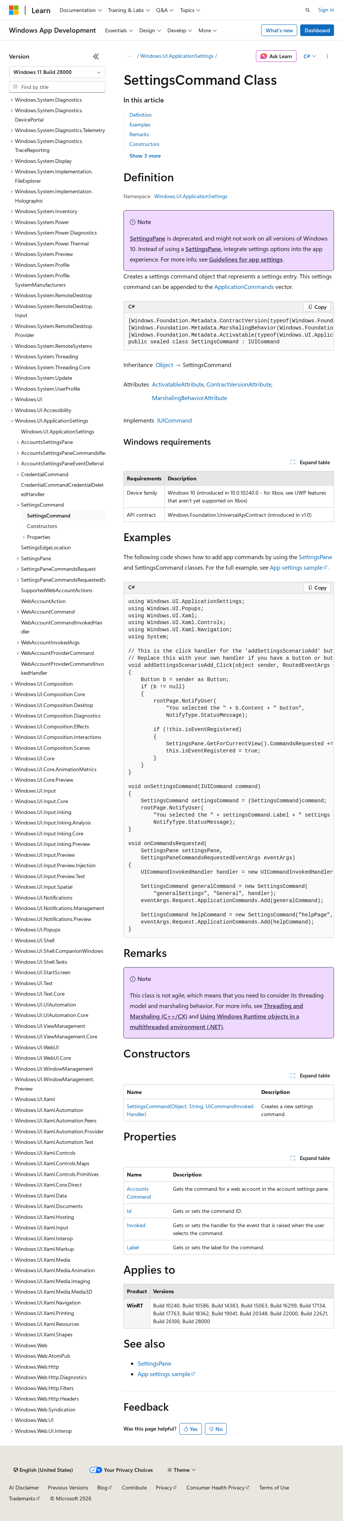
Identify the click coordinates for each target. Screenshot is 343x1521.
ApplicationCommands (244, 286)
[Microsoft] (14, 10)
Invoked (136, 1225)
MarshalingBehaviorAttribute (189, 398)
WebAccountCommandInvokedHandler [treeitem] (61, 627)
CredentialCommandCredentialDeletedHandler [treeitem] (62, 489)
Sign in (326, 9)
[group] (228, 332)
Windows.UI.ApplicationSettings (177, 55)
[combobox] (57, 72)
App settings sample (296, 567)
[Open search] (307, 10)
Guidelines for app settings (246, 259)
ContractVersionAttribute (238, 384)
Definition (140, 114)
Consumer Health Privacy (216, 1487)
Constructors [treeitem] (42, 526)
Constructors (144, 143)
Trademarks (22, 1498)
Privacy (164, 1487)
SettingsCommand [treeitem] (48, 515)
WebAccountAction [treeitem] (43, 601)
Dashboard (317, 30)
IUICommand (174, 420)
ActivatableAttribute (178, 384)
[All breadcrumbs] (130, 56)
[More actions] (327, 56)
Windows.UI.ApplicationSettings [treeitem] (57, 431)
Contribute (134, 1487)
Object (164, 365)
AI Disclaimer (24, 1487)
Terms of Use (274, 1487)
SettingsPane (147, 238)
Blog (102, 1487)
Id (129, 1210)
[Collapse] (96, 56)
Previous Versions (68, 1487)
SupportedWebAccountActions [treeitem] (56, 590)
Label (133, 1247)
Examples (139, 124)
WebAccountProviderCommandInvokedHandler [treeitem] (62, 668)
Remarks (139, 134)
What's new (279, 30)
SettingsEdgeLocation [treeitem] (46, 547)
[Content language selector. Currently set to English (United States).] (43, 1470)
